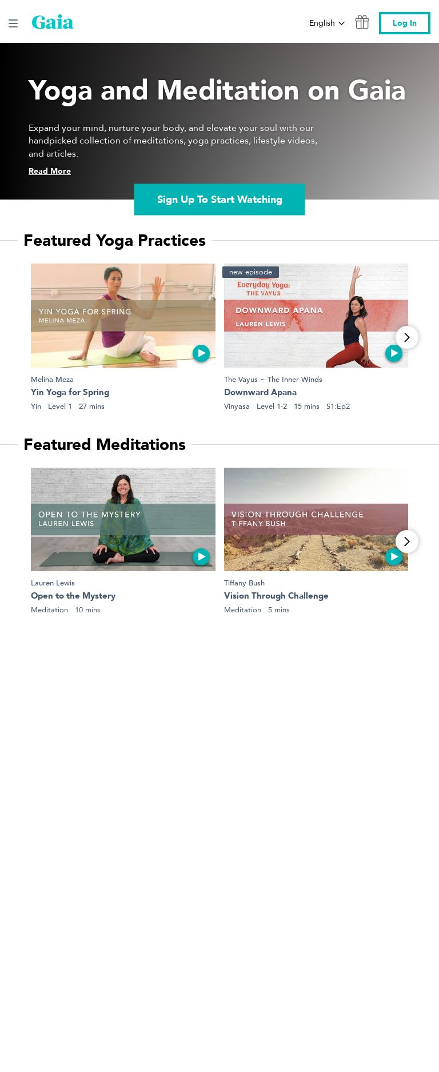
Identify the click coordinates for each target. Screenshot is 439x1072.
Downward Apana (260, 393)
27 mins (92, 406)
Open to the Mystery (73, 596)
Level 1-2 (272, 406)
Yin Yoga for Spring (70, 393)
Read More (50, 171)
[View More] (407, 337)
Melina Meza (52, 379)
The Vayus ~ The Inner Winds (273, 379)
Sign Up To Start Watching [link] (219, 200)
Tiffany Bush (244, 583)
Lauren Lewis (53, 583)
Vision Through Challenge (276, 596)
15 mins (307, 406)
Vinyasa (237, 406)
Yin (36, 406)
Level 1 (60, 406)
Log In (405, 23)
